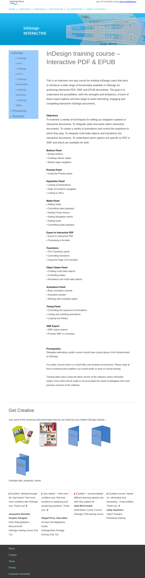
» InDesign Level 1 (20, 61)
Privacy (12, 567)
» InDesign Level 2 (20, 71)
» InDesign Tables (20, 103)
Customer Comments (19, 574)
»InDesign (16, 52)
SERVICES (25, 9)
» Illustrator (17, 116)
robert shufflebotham (127, 2)
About (12, 548)
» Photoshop (18, 110)
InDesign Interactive (20, 92)
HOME (12, 9)
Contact (12, 555)
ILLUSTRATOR (74, 9)
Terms (12, 561)
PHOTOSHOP (56, 9)
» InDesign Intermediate (21, 82)
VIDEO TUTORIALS (96, 9)
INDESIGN (39, 9)
